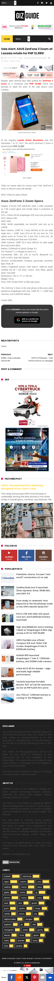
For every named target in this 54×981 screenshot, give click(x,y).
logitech (8, 924)
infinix (22, 892)
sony (39, 898)
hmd (22, 935)
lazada (4, 61)
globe (6, 892)
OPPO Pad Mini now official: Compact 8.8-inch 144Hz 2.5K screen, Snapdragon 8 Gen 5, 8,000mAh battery (31, 645)
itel (35, 914)
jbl (22, 924)
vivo (39, 881)
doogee (28, 919)
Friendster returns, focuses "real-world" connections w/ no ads (33, 576)
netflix (7, 914)
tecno (24, 898)
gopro (36, 935)
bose (35, 940)
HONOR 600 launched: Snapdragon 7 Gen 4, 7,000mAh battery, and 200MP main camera (33, 658)
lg (36, 892)
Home (7, 39)
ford (6, 946)
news (18, 61)
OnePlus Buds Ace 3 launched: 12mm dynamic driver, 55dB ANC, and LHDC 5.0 (33, 590)
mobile (12, 61)
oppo (6, 881)
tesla (6, 940)
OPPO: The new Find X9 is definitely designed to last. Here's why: (22, 487)
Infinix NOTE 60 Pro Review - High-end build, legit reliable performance (33, 671)
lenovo (7, 898)
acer (6, 903)
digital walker (10, 919)
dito (20, 903)
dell (34, 924)
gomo (40, 930)
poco (6, 908)
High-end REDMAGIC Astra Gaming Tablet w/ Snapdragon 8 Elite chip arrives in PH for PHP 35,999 (34, 630)
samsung (27, 876)
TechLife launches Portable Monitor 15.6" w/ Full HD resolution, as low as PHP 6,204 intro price (34, 684)
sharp (37, 908)
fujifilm (22, 908)
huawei (7, 876)
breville (21, 940)
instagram (9, 930)
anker (25, 930)
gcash (34, 903)
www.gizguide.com (11, 958)
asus (39, 887)
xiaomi (23, 881)
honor (24, 887)
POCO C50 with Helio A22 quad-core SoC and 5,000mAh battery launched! (33, 616)
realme (7, 887)
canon (21, 914)
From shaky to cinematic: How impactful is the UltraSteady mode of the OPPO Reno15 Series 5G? (34, 603)
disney (7, 935)
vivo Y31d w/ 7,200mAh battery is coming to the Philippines (33, 696)
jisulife (19, 946)
